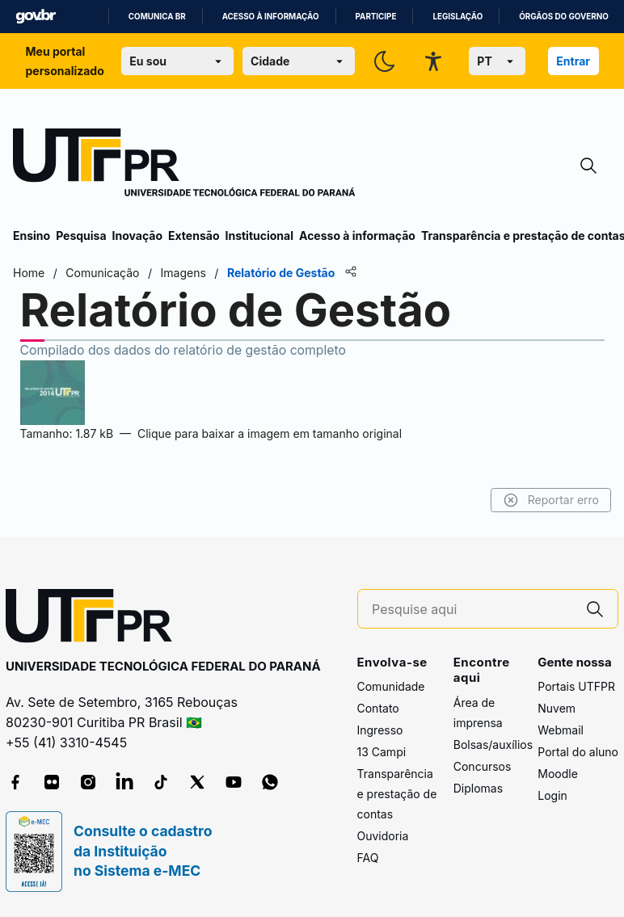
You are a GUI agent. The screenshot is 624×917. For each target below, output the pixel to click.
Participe (376, 16)
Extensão (193, 235)
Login (552, 795)
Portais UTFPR (576, 686)
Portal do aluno (578, 752)
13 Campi (382, 752)
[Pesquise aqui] (472, 609)
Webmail (561, 730)
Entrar (573, 61)
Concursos (482, 766)
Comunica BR (157, 16)
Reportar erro (551, 500)
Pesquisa (81, 235)
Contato (378, 708)
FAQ (368, 857)
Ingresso (380, 730)
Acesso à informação (270, 16)
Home (28, 273)
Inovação (137, 235)
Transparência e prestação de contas (397, 794)
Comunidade (391, 686)
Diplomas (478, 788)
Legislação (457, 16)
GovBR (35, 16)
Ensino (31, 235)
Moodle (558, 773)
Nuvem (557, 708)
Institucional (259, 235)
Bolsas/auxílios (493, 744)
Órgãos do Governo (563, 16)
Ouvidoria (383, 836)
